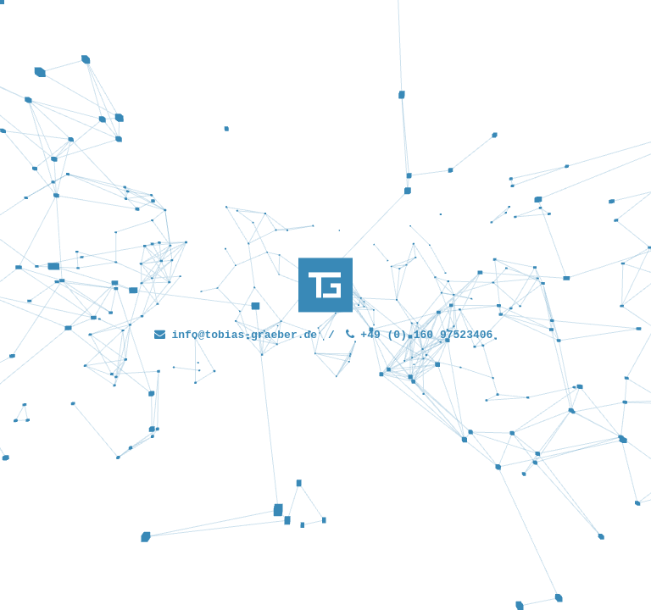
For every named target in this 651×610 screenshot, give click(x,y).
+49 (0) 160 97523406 (423, 335)
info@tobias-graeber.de (244, 335)
